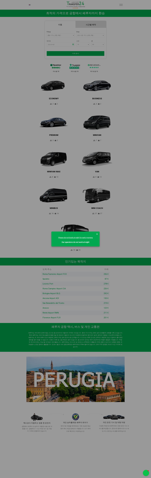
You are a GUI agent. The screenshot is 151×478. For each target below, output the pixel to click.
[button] (146, 473)
